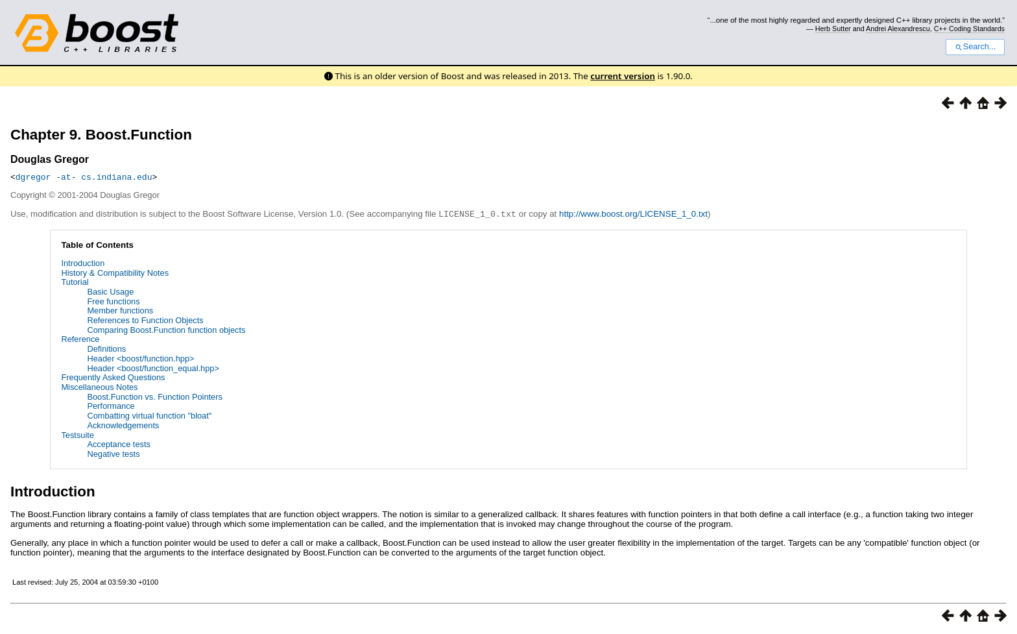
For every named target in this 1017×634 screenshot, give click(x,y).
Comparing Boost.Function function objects (166, 329)
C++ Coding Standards (969, 28)
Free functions (113, 301)
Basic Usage (110, 291)
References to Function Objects (145, 319)
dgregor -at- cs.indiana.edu (84, 176)
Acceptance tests (118, 443)
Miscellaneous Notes (99, 386)
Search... (975, 46)
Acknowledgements (123, 425)
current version (622, 76)
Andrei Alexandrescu (898, 28)
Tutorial (74, 281)
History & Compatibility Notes (115, 272)
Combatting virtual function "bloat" (149, 415)
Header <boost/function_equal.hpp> (153, 367)
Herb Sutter (833, 28)
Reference (80, 338)
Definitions (106, 348)
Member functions (120, 310)
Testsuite (77, 434)
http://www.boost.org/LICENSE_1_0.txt (633, 214)
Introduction (82, 262)
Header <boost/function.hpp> (140, 358)
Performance (110, 405)
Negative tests (113, 453)
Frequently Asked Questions (113, 377)
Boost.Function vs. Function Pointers (154, 396)
